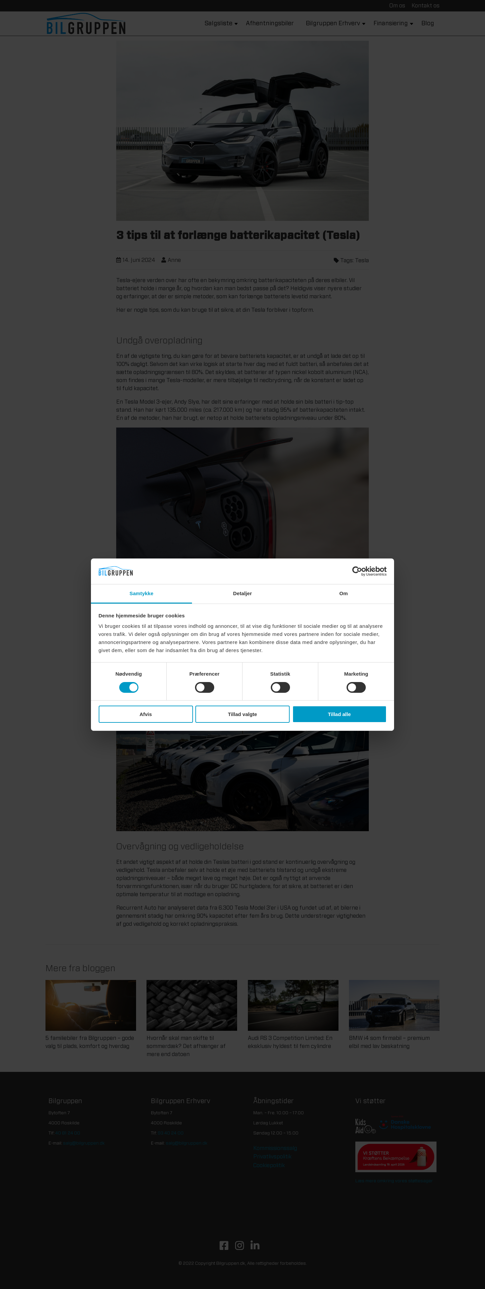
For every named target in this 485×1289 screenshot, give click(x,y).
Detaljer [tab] (242, 593)
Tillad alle (339, 714)
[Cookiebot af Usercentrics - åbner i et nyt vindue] (357, 571)
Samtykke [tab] (142, 593)
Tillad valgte (242, 714)
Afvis (145, 714)
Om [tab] (343, 593)
